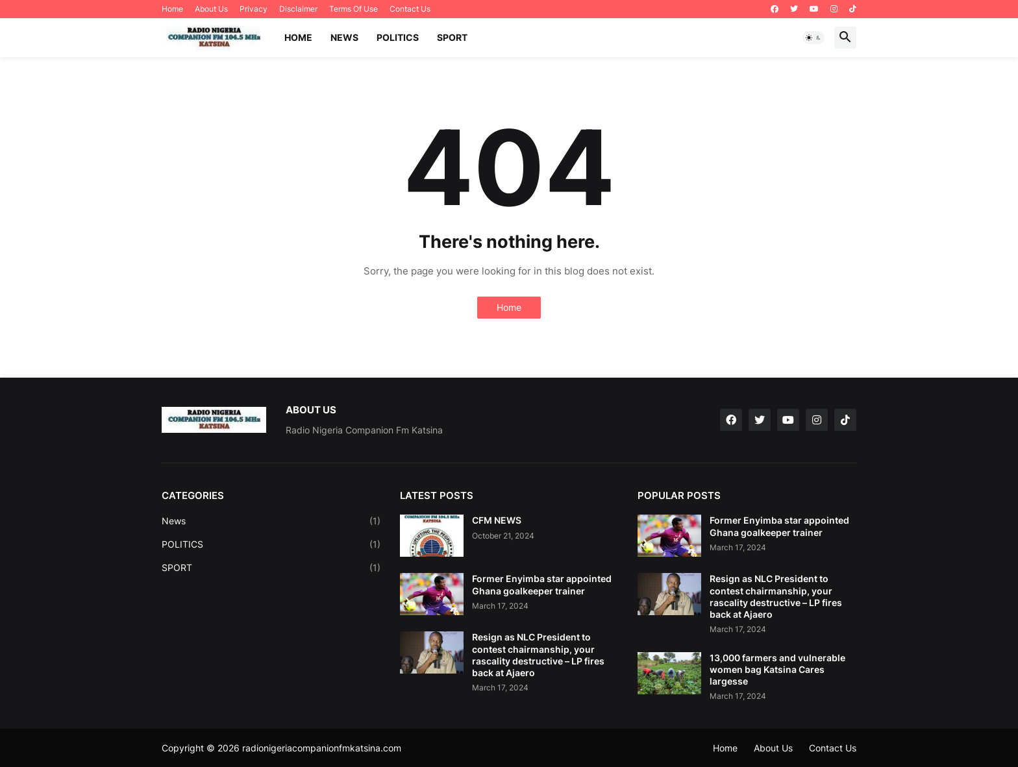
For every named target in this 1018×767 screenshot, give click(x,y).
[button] (813, 37)
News (271, 521)
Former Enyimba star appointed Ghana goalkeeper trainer (542, 584)
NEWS (344, 37)
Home (172, 9)
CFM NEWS (496, 520)
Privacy (253, 9)
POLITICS (398, 37)
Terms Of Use (353, 9)
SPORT (452, 37)
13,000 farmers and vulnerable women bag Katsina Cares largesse (777, 669)
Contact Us (410, 9)
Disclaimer (298, 9)
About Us (211, 9)
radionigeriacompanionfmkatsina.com (321, 747)
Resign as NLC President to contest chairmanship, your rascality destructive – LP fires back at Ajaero (538, 654)
